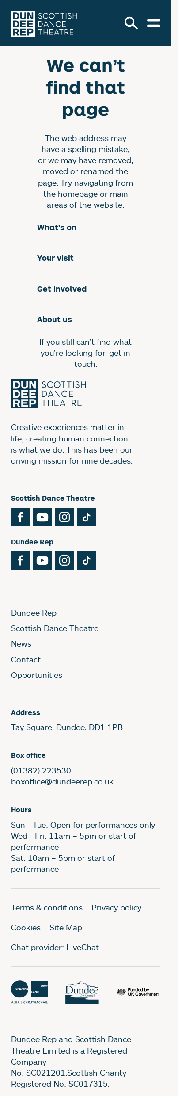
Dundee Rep (34, 612)
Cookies (26, 927)
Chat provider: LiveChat (55, 947)
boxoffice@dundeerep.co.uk (62, 781)
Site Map (65, 927)
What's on (56, 227)
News (21, 643)
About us (54, 319)
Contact (26, 659)
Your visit (55, 258)
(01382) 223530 (41, 770)
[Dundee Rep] (44, 23)
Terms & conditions (47, 907)
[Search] (131, 23)
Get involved (62, 288)
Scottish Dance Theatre (54, 628)
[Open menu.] (153, 23)
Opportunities (36, 675)
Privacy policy (116, 907)
